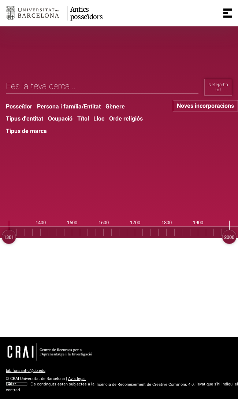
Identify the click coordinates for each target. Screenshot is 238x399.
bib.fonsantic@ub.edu (25, 370)
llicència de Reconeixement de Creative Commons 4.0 (145, 384)
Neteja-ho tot (218, 87)
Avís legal (77, 378)
